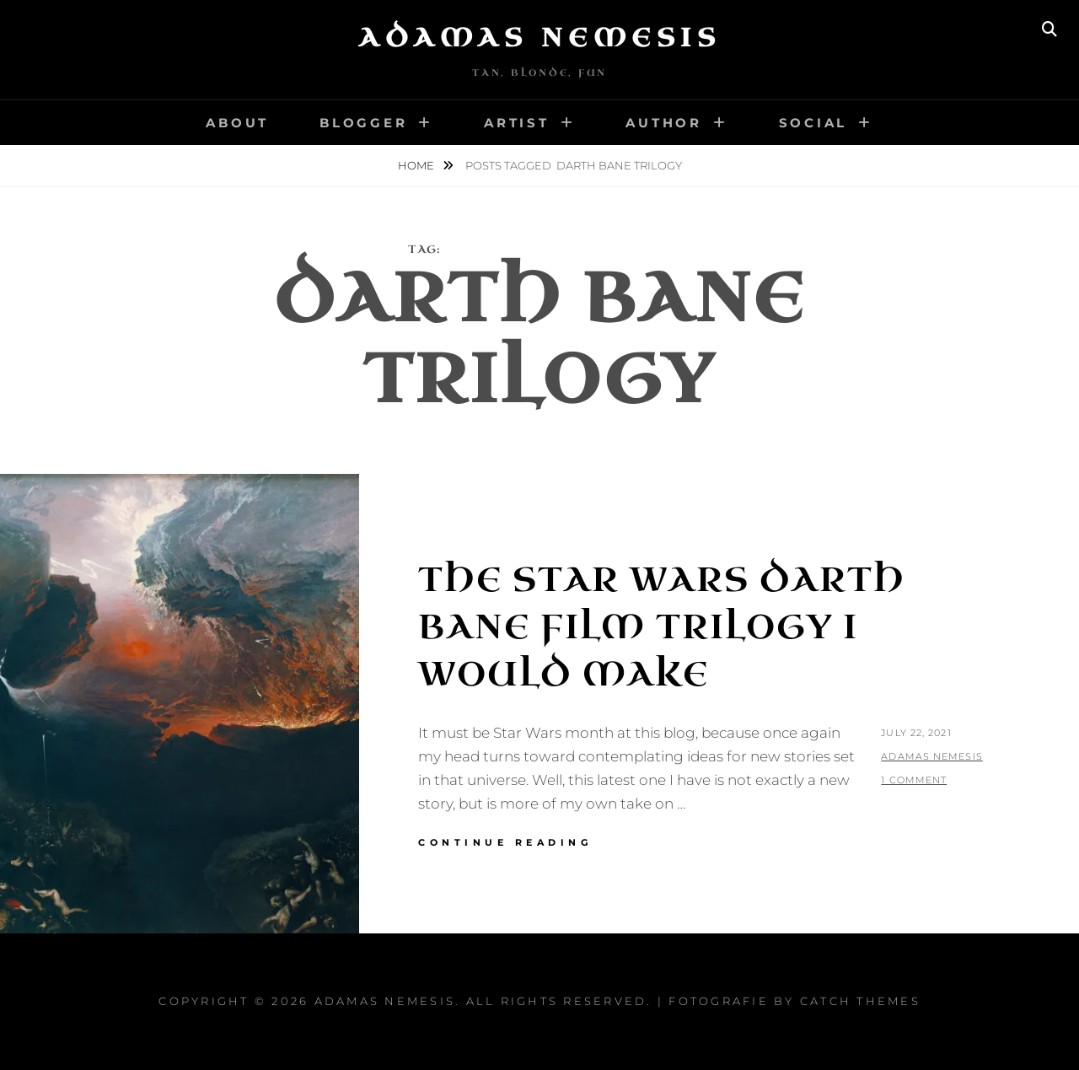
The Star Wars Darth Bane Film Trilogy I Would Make (661, 627)
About (237, 123)
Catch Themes (860, 1001)
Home (417, 165)
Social (813, 123)
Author (663, 123)
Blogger (363, 123)
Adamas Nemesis (539, 38)
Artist (517, 123)
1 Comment (914, 780)
